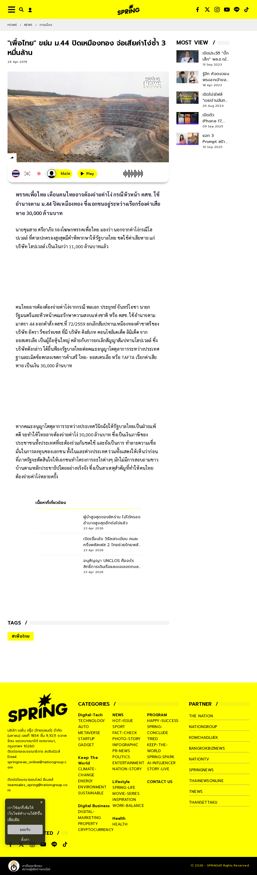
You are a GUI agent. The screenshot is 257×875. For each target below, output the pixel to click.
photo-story (126, 739)
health (119, 824)
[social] (198, 10)
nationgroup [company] (203, 727)
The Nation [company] (201, 716)
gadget (86, 745)
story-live (158, 769)
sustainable (91, 793)
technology (91, 721)
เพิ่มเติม (13, 819)
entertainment (128, 763)
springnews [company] (201, 770)
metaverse (89, 733)
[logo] (128, 9)
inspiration (124, 799)
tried (152, 739)
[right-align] (20, 9)
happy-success (163, 721)
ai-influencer (161, 763)
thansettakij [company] (203, 802)
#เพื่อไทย (21, 636)
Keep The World (88, 760)
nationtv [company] (199, 759)
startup (86, 739)
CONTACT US (160, 782)
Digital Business (94, 806)
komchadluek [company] (203, 737)
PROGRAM (157, 715)
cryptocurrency (96, 830)
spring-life (123, 787)
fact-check (124, 733)
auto (83, 727)
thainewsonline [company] (206, 781)
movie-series (125, 793)
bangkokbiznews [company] (207, 748)
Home (12, 25)
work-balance (128, 805)
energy (85, 781)
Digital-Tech (90, 715)
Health (118, 818)
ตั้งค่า (25, 840)
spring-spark (160, 757)
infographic (125, 745)
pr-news (121, 751)
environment (92, 787)
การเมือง (46, 25)
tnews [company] (196, 791)
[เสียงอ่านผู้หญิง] (59, 173)
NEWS (28, 25)
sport (118, 727)
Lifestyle (121, 782)
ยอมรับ (25, 830)
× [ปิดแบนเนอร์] (41, 802)
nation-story (127, 769)
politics (121, 757)
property (88, 824)
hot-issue (122, 721)
